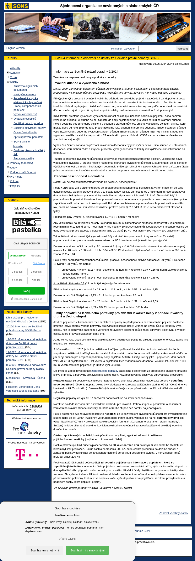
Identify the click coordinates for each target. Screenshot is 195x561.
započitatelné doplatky (105, 370)
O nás (13, 77)
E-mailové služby (23, 158)
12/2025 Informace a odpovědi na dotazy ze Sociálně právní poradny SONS (26, 356)
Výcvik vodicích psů (25, 114)
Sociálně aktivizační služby (29, 127)
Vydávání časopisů (24, 118)
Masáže (18, 146)
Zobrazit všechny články (173, 513)
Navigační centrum (24, 94)
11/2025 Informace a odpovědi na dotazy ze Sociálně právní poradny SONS (26, 343)
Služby (14, 81)
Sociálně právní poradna (28, 123)
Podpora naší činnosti (23, 172)
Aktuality (15, 68)
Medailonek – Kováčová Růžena (25, 377)
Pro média (16, 176)
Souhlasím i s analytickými (87, 550)
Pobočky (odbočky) (21, 163)
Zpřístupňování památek (28, 137)
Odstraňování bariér (25, 132)
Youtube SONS (142, 531)
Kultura (14, 181)
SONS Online (21, 141)
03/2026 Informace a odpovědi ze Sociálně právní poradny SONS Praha (26, 368)
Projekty (15, 185)
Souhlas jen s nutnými (45, 550)
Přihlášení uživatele (123, 48)
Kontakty (15, 72)
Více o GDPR (67, 538)
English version (15, 48)
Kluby (13, 167)
